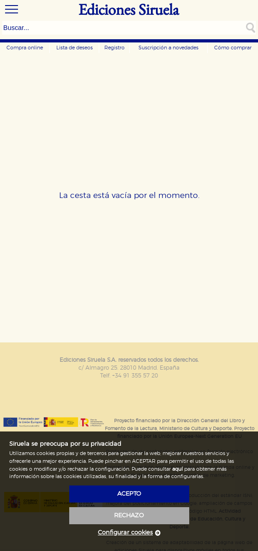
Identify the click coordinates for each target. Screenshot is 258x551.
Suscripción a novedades (168, 47)
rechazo (129, 516)
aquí (177, 469)
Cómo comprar (233, 47)
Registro (114, 47)
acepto (129, 494)
